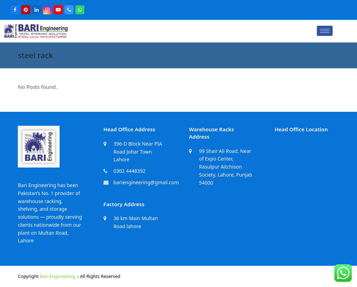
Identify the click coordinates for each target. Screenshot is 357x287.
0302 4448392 (130, 171)
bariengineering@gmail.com (146, 182)
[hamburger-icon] (325, 31)
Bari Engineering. (58, 276)
